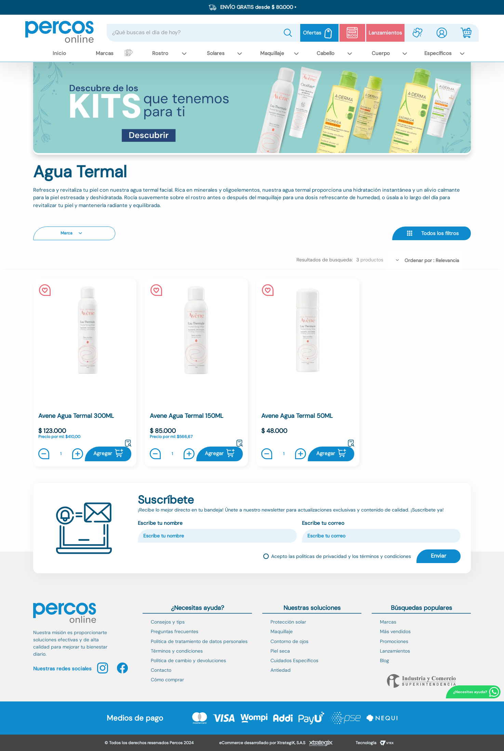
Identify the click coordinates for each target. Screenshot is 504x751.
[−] (45, 454)
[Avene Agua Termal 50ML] (307, 372)
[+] (76, 454)
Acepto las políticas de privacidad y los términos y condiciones (341, 556)
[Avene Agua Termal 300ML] (84, 372)
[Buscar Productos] (289, 33)
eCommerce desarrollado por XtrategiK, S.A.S (262, 743)
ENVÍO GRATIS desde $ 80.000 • (258, 7)
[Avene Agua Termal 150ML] (196, 372)
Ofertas (312, 33)
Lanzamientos (385, 32)
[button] (74, 233)
